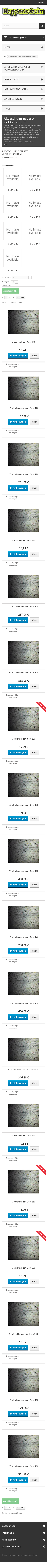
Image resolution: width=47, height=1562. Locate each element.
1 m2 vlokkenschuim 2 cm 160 (23, 1334)
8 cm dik (13, 270)
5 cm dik (13, 243)
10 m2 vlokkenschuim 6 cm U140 (23, 1069)
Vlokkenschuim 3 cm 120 (23, 739)
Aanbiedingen (13, 98)
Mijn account (9, 1539)
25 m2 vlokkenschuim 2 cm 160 (23, 1466)
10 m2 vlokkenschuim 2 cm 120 (23, 408)
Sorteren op (6, 277)
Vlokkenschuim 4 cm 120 (23, 540)
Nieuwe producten (16, 89)
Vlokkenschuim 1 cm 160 (23, 1202)
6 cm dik (35, 243)
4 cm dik (35, 216)
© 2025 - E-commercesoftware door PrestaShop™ (20, 1555)
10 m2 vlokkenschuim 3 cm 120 (23, 805)
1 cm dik (13, 189)
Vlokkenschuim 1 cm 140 (23, 1135)
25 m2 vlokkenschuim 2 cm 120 (23, 474)
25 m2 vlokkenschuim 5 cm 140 (23, 1003)
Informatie (11, 79)
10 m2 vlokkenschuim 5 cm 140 (23, 937)
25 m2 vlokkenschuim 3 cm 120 (23, 871)
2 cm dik (35, 189)
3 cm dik (13, 216)
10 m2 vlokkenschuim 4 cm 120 (23, 606)
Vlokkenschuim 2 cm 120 (23, 342)
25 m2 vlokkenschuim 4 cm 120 (23, 673)
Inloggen (41, 2)
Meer (6, 144)
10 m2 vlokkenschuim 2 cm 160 (23, 1400)
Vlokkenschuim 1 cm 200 (23, 1268)
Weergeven (6, 282)
